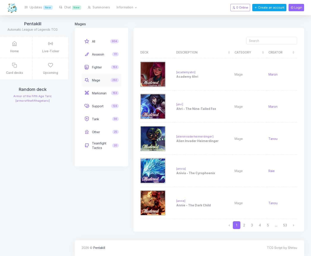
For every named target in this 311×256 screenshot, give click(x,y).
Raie (273, 171)
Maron (274, 74)
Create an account (269, 7)
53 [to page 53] (285, 225)
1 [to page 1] (236, 225)
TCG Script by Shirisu (282, 248)
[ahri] (185, 104)
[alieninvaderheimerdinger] (200, 136)
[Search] (271, 40)
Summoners (99, 7)
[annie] (186, 200)
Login (296, 7)
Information (127, 7)
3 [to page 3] (252, 225)
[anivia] (186, 168)
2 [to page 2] (244, 225)
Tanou (274, 139)
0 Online (240, 7)
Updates (39, 7)
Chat (70, 7)
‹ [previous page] (229, 225)
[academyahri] (191, 72)
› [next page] (293, 225)
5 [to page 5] (268, 225)
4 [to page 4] (260, 225)
